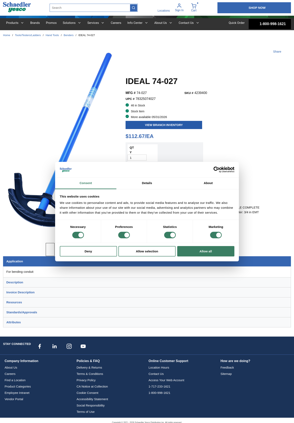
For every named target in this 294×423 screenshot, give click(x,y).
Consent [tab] (86, 183)
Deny (88, 251)
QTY (132, 150)
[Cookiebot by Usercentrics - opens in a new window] (216, 170)
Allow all (205, 251)
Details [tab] (147, 183)
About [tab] (208, 183)
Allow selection (147, 251)
